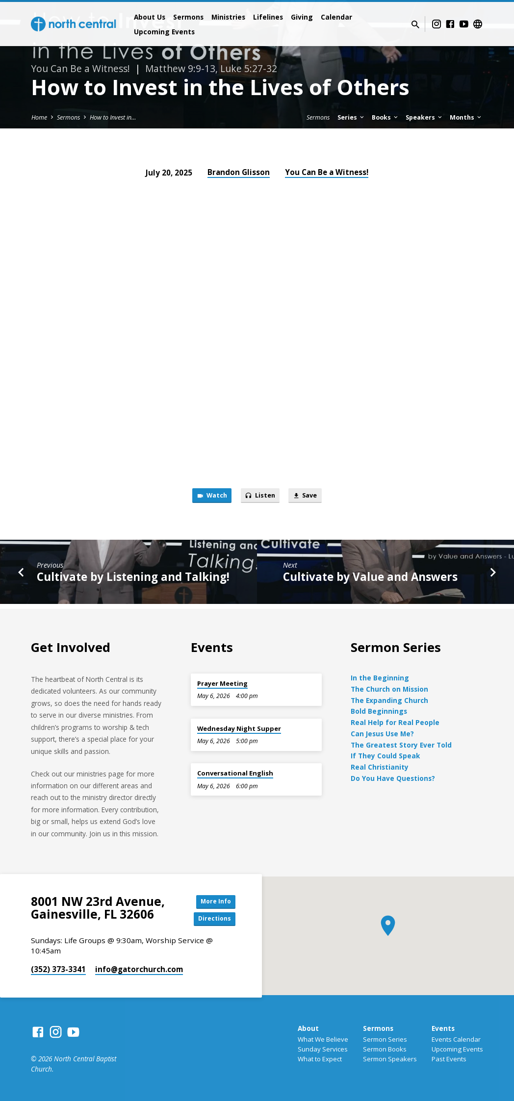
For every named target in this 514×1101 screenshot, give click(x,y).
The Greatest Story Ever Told (401, 742)
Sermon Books (385, 1049)
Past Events (449, 1058)
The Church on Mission (389, 686)
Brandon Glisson (238, 172)
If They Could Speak (385, 753)
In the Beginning (380, 675)
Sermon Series (385, 1039)
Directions (211, 919)
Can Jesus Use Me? (382, 731)
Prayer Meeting (222, 680)
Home (39, 117)
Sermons (188, 17)
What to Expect (320, 1058)
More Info (211, 899)
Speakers (424, 117)
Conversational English (235, 770)
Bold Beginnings (379, 709)
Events (443, 1028)
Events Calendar (456, 1039)
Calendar (336, 17)
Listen (260, 496)
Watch (206, 496)
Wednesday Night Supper (239, 726)
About (308, 1028)
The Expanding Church (389, 697)
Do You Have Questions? (393, 775)
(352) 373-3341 (58, 969)
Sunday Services (323, 1049)
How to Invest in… (113, 117)
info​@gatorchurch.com (139, 969)
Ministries (228, 17)
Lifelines (268, 17)
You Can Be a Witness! (326, 172)
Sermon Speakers (390, 1058)
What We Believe (323, 1039)
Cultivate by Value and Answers (370, 579)
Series (351, 117)
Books (385, 117)
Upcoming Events (164, 31)
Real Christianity (380, 764)
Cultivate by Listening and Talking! (133, 579)
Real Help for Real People (395, 720)
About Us (149, 17)
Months (466, 117)
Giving (302, 17)
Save (311, 496)
